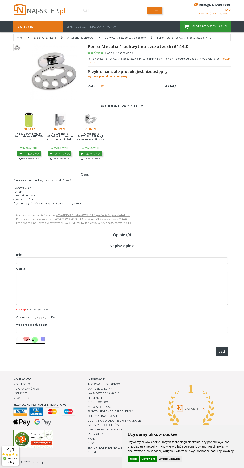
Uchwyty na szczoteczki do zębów (125, 37)
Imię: (19, 254)
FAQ (228, 9)
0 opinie (110, 52)
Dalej (222, 351)
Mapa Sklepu (96, 434)
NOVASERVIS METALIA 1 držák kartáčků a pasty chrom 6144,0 (91, 219)
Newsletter (21, 397)
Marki (91, 438)
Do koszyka (29, 153)
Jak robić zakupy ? (100, 388)
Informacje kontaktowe (104, 384)
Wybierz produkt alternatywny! (128, 73)
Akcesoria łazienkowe (80, 37)
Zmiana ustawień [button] (169, 458)
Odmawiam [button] (148, 458)
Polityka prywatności (102, 416)
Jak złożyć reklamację (103, 393)
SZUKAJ (154, 10)
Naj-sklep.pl (37, 462)
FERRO (100, 86)
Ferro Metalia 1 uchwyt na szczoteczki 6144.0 (184, 37)
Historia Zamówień (26, 388)
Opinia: (21, 268)
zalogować (204, 14)
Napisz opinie (126, 52)
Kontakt (112, 26)
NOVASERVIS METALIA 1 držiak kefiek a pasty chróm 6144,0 (96, 222)
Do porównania (29, 158)
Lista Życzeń (21, 393)
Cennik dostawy (77, 26)
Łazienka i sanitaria (45, 37)
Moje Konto (21, 384)
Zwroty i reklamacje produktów (110, 411)
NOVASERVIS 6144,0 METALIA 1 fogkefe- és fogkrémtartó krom (93, 215)
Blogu (92, 443)
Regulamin (97, 26)
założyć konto (222, 14)
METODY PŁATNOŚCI (100, 406)
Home (18, 37)
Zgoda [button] (133, 458)
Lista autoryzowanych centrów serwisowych (119, 429)
